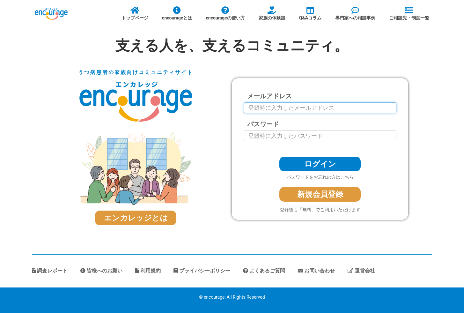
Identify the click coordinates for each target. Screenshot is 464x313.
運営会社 (361, 271)
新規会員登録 (320, 194)
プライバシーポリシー (201, 271)
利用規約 (148, 271)
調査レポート (50, 271)
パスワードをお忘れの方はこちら (320, 177)
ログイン (320, 164)
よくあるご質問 (264, 271)
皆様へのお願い (101, 271)
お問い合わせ (316, 271)
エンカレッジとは (136, 217)
